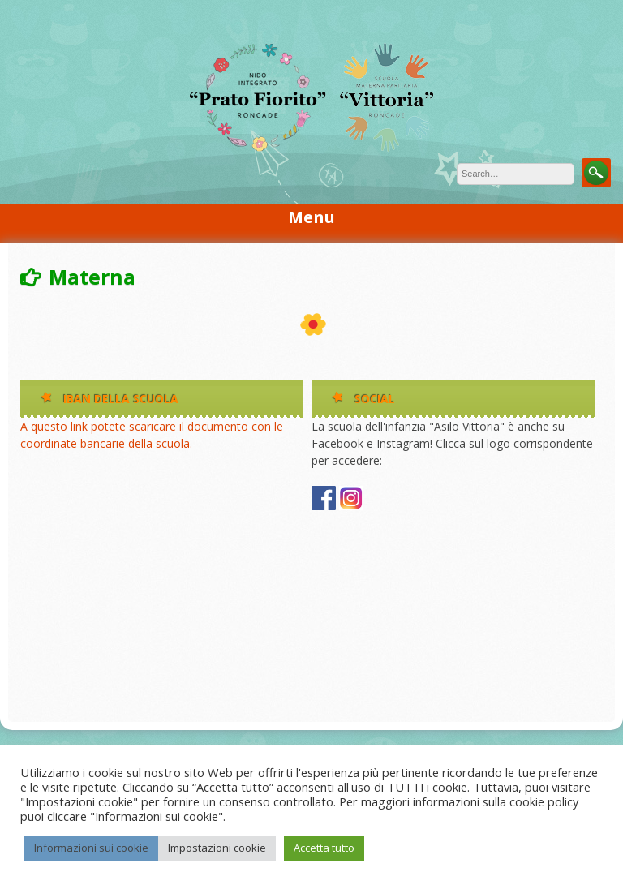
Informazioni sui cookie (91, 847)
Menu (311, 217)
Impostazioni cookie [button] (217, 847)
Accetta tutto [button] (324, 847)
